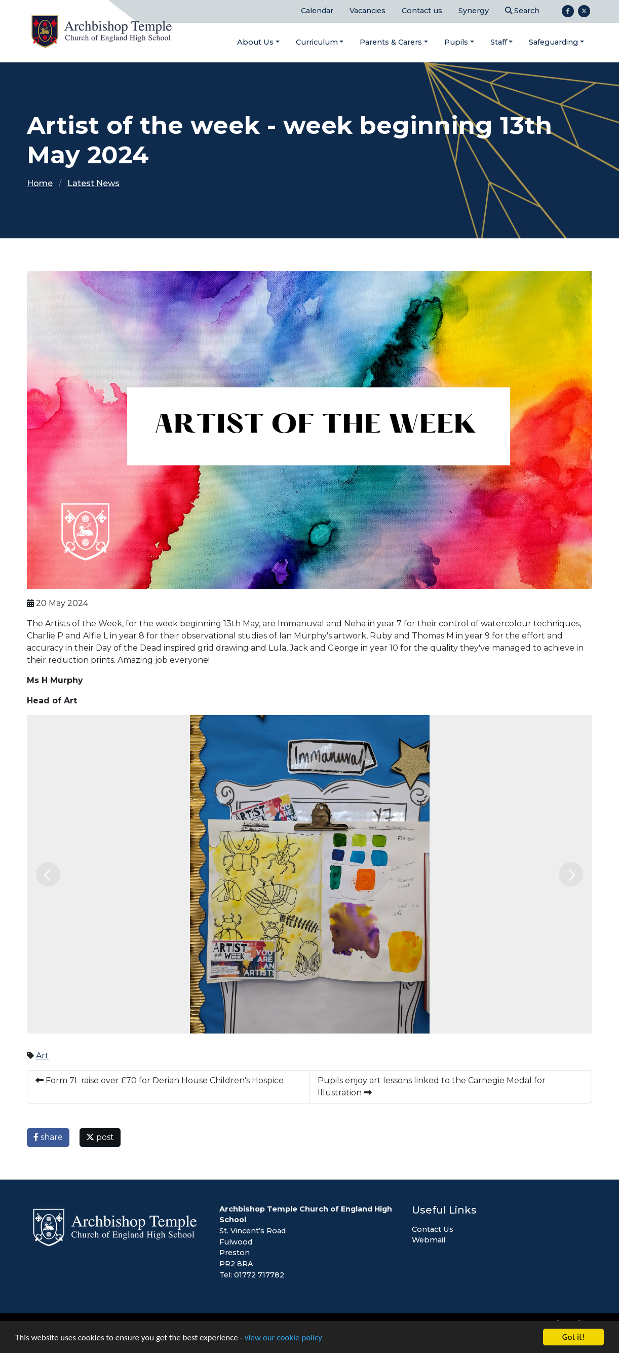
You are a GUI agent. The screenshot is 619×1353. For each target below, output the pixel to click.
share (48, 1137)
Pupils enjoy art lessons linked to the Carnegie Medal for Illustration (432, 1086)
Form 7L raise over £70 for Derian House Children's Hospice (159, 1080)
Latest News (93, 183)
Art (42, 1055)
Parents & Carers (391, 42)
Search (522, 10)
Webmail (428, 1239)
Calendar (317, 10)
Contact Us (432, 1229)
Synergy (473, 10)
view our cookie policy (283, 1338)
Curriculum (317, 42)
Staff (498, 42)
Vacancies (367, 10)
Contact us (422, 10)
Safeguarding (553, 42)
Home (40, 183)
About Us (255, 42)
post (100, 1137)
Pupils (456, 42)
